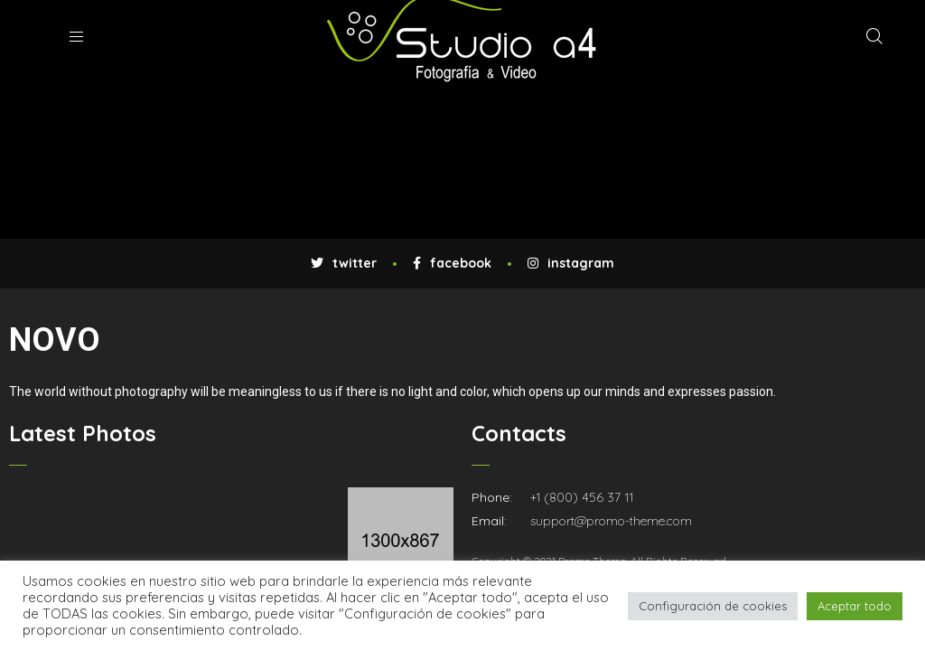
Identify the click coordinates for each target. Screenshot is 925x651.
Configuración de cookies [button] (713, 606)
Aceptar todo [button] (855, 606)
